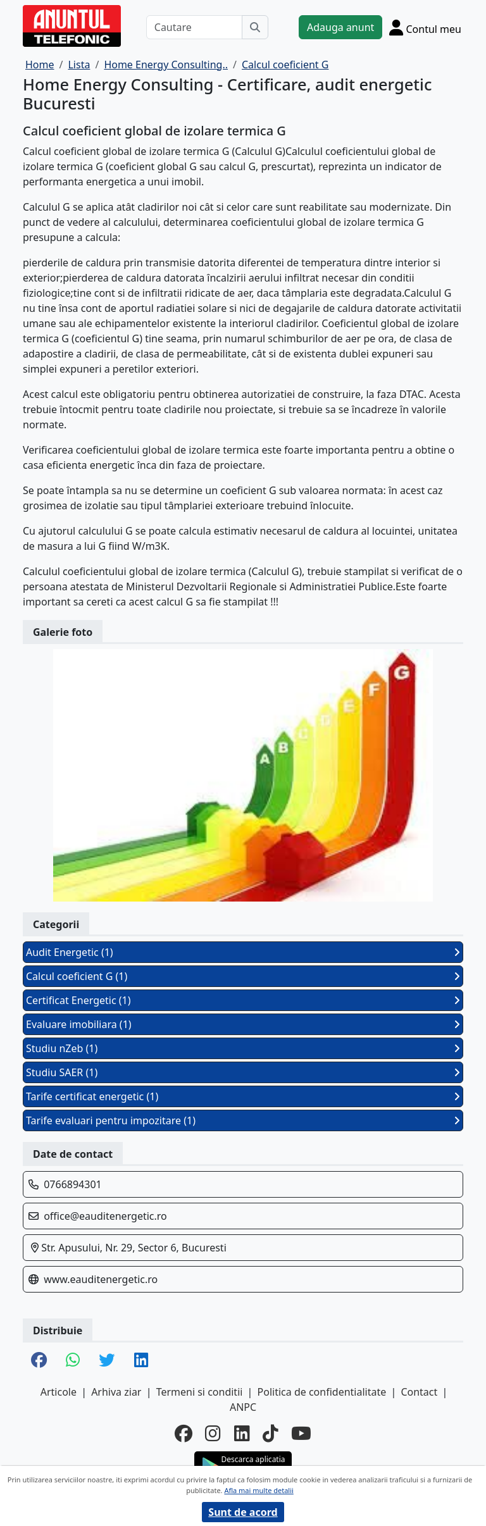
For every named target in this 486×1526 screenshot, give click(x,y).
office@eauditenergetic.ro (105, 1216)
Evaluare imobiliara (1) (243, 1024)
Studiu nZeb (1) (243, 1048)
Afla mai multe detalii (258, 1490)
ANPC (243, 1407)
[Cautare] (194, 27)
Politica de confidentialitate (322, 1392)
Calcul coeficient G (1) (243, 976)
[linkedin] (242, 1433)
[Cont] (425, 27)
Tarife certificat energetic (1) (243, 1096)
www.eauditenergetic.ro (101, 1279)
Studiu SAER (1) (243, 1072)
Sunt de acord (242, 1512)
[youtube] (301, 1433)
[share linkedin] (141, 1361)
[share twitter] (106, 1361)
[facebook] (183, 1433)
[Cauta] (255, 27)
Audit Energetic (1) (243, 952)
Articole (58, 1392)
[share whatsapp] (73, 1361)
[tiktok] (270, 1433)
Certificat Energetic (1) (243, 1000)
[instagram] (213, 1433)
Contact (419, 1392)
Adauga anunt (340, 27)
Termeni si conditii (199, 1392)
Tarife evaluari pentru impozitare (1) (243, 1120)
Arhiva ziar (116, 1392)
